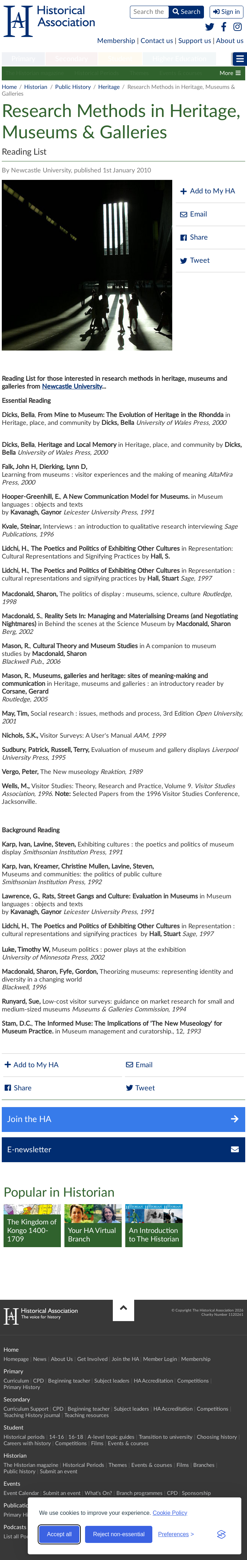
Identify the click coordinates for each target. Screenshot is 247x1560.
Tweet (194, 261)
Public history (20, 1471)
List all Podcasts (22, 1536)
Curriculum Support (26, 1409)
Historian (35, 87)
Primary (23, 59)
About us (229, 41)
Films (97, 1443)
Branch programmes (139, 1493)
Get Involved (92, 1359)
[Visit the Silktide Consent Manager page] (221, 1534)
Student (120, 59)
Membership (116, 41)
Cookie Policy (170, 1513)
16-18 (75, 1437)
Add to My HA (207, 191)
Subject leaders (112, 1381)
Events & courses (180, 73)
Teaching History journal (32, 1415)
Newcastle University (72, 387)
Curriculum (16, 1381)
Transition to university (166, 1437)
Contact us (157, 41)
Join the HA (125, 1359)
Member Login (160, 1359)
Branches (204, 1465)
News (40, 1359)
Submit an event (58, 1471)
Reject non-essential (118, 1534)
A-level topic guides (111, 1437)
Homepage (16, 1359)
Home (9, 87)
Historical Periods (96, 73)
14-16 (56, 1437)
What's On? (98, 1493)
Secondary (71, 59)
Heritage (109, 87)
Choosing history (217, 1437)
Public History (73, 87)
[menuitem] (23, 59)
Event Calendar (21, 1493)
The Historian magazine (34, 73)
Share (193, 237)
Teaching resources (86, 1415)
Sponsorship (196, 1493)
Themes (139, 73)
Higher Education (179, 59)
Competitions (193, 1381)
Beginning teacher (69, 1381)
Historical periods (24, 1437)
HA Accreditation (153, 1381)
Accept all (59, 1534)
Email (193, 214)
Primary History (22, 1387)
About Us (62, 1359)
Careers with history (27, 1443)
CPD (38, 1381)
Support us (194, 41)
